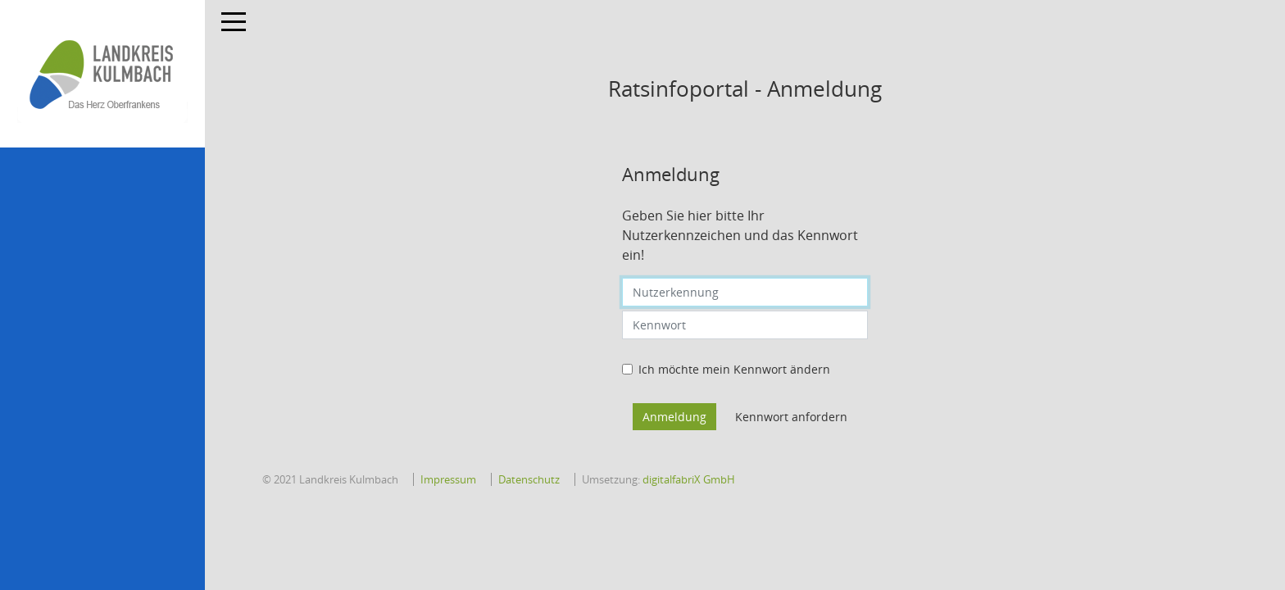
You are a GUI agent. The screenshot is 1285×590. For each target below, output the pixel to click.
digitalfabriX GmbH (688, 479)
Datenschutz (529, 479)
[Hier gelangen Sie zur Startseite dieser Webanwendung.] (102, 74)
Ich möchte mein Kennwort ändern (734, 369)
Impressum (448, 479)
